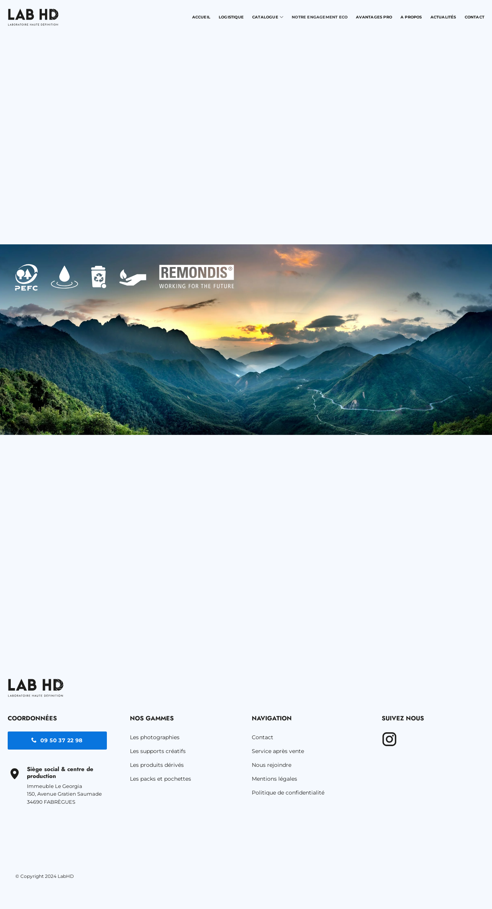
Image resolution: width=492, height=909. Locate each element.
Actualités (443, 17)
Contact (474, 17)
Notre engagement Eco (319, 17)
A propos (411, 17)
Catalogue (267, 17)
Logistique (231, 17)
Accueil (201, 17)
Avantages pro (374, 17)
